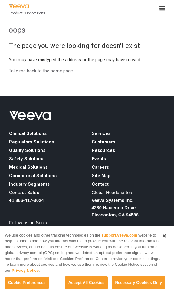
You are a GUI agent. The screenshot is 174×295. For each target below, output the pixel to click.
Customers (103, 142)
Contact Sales (24, 192)
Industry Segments (29, 184)
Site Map (101, 175)
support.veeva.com (119, 235)
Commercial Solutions (33, 175)
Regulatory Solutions (31, 142)
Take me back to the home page (41, 71)
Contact (100, 184)
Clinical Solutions (28, 133)
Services (101, 133)
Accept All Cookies (86, 282)
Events (99, 159)
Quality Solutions (27, 150)
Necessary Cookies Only (138, 282)
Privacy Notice (25, 270)
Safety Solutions (26, 159)
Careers (100, 167)
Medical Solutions (28, 167)
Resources (103, 150)
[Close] (164, 236)
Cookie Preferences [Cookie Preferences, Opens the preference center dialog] (27, 282)
